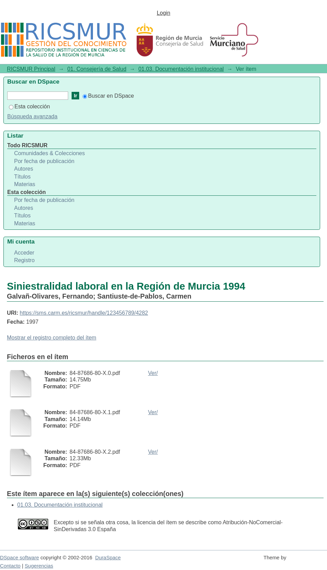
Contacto (10, 566)
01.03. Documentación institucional (181, 69)
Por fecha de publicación (44, 161)
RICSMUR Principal (31, 69)
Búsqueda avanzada (32, 116)
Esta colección (29, 106)
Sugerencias (39, 566)
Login (163, 13)
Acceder (24, 253)
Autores (23, 169)
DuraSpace (107, 557)
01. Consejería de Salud (96, 69)
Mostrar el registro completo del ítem (51, 338)
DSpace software (19, 557)
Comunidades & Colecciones (49, 153)
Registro (24, 260)
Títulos (22, 177)
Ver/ (153, 373)
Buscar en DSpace (108, 96)
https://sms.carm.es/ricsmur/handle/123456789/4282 (84, 313)
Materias (24, 184)
